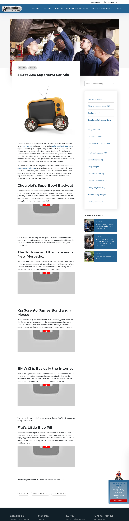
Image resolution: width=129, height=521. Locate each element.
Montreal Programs (95, 153)
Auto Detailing (42, 519)
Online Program (94, 160)
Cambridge (92, 113)
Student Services (94, 174)
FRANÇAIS (111, 2)
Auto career (23, 493)
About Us (120, 9)
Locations (47, 9)
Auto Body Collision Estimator (76, 519)
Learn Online (95, 2)
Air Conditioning (99, 519)
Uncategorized (94, 201)
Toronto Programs (95, 194)
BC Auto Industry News (97, 106)
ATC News (22, 67)
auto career (27, 146)
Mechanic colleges (59, 493)
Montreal (99, 221)
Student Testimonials (96, 180)
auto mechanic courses (62, 146)
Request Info (118, 500)
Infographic (92, 129)
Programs (34, 9)
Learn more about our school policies (71, 9)
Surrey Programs (94, 187)
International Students (102, 9)
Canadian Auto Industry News (99, 120)
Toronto (32, 67)
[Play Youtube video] (46, 205)
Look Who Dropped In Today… (100, 143)
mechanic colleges (27, 168)
